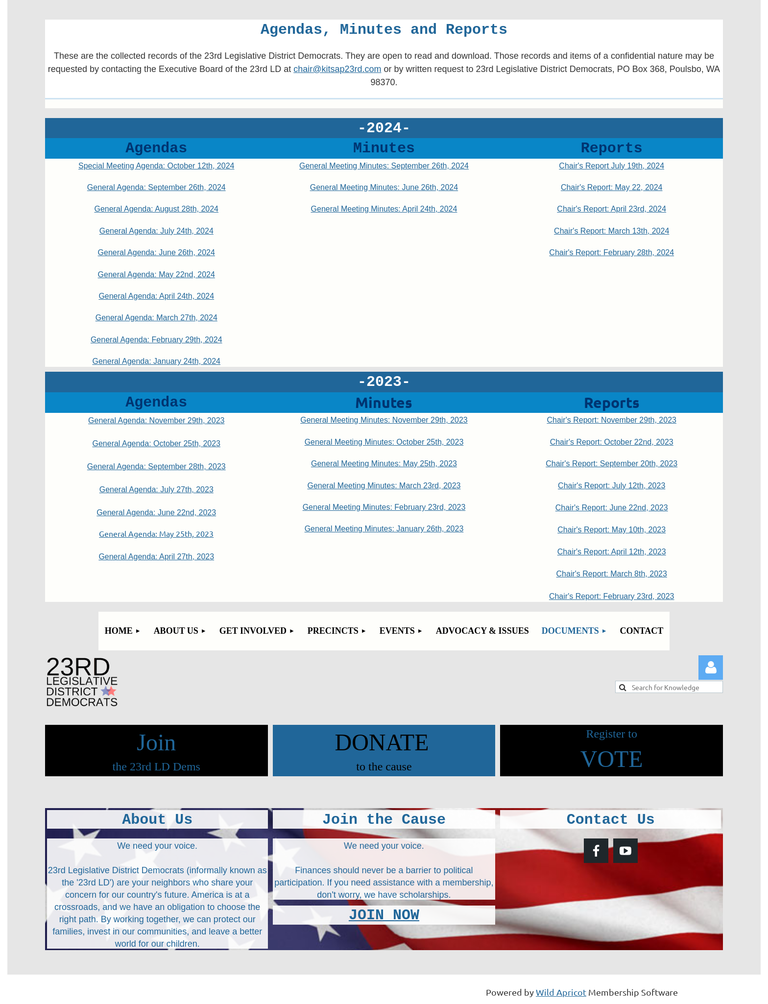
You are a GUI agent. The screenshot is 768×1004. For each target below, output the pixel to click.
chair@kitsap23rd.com (337, 69)
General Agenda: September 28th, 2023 (156, 466)
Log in (710, 667)
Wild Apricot (561, 992)
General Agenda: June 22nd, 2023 (156, 512)
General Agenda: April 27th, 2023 (156, 556)
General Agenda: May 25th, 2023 (156, 533)
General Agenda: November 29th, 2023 (156, 420)
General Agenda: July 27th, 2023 (156, 489)
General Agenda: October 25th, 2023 (156, 443)
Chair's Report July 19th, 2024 (611, 166)
